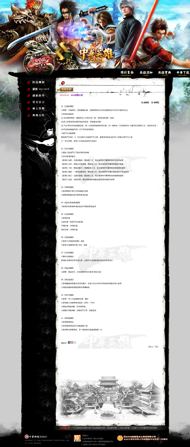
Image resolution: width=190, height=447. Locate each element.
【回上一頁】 (153, 347)
